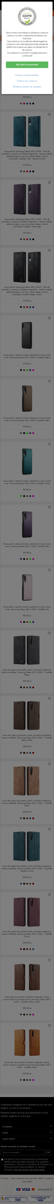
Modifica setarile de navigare (27, 86)
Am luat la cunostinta (27, 64)
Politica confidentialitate (27, 75)
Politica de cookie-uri (27, 81)
